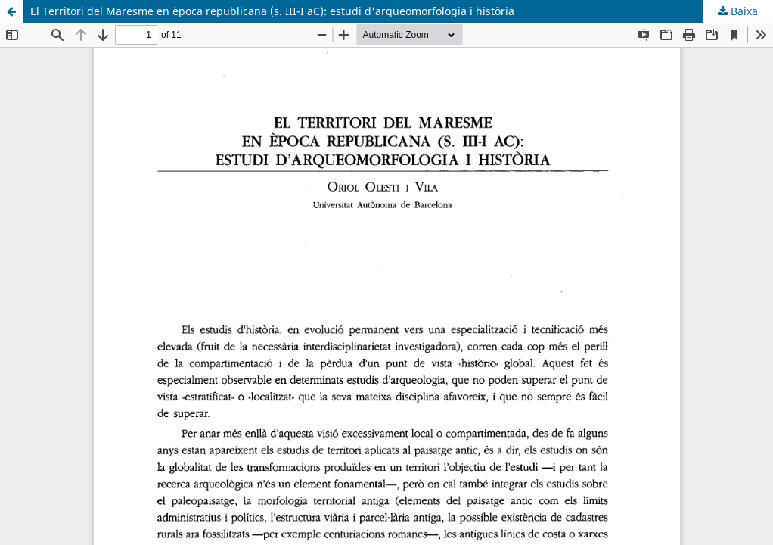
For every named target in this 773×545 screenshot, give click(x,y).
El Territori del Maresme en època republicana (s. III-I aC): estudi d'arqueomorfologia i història (272, 11)
